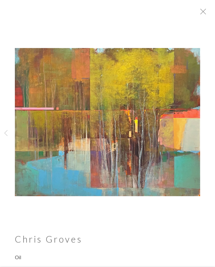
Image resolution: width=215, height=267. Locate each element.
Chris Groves (48, 241)
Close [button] (207, 13)
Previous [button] (6, 133)
